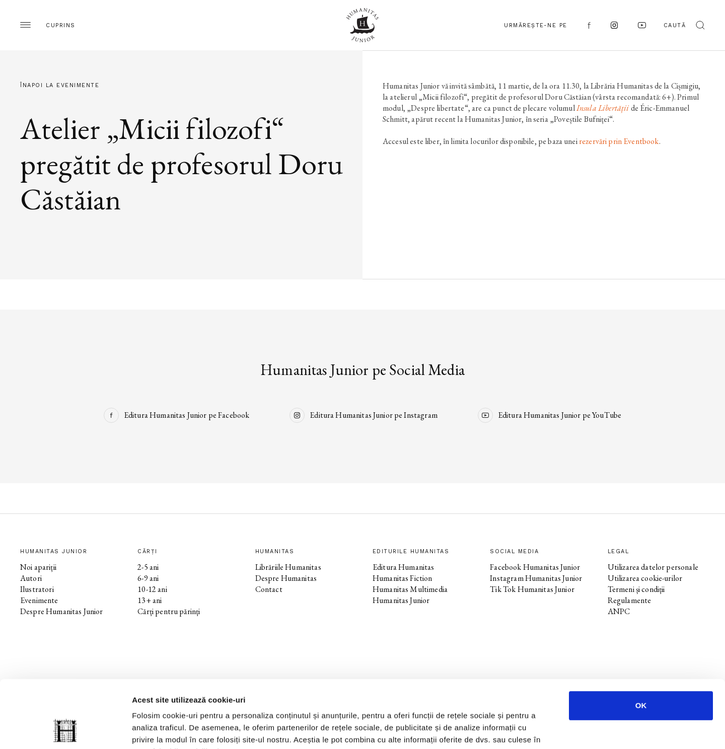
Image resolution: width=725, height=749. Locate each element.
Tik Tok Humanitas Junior (532, 589)
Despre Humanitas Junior (61, 611)
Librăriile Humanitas (288, 567)
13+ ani (149, 600)
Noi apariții (38, 567)
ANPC (619, 611)
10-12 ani (152, 589)
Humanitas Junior (401, 600)
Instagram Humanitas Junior (536, 578)
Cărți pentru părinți (168, 611)
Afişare (503, 729)
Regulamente (629, 600)
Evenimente (39, 600)
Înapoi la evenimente (59, 85)
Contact (268, 589)
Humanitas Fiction (402, 578)
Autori (31, 578)
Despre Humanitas (286, 578)
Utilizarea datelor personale (653, 567)
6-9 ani (148, 578)
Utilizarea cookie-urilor (645, 578)
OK (641, 642)
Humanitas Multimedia (410, 589)
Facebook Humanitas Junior (535, 567)
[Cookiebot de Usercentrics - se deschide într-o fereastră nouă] (65, 729)
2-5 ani (148, 567)
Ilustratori (37, 589)
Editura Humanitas (403, 567)
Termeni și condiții (636, 589)
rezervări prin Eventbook (619, 141)
